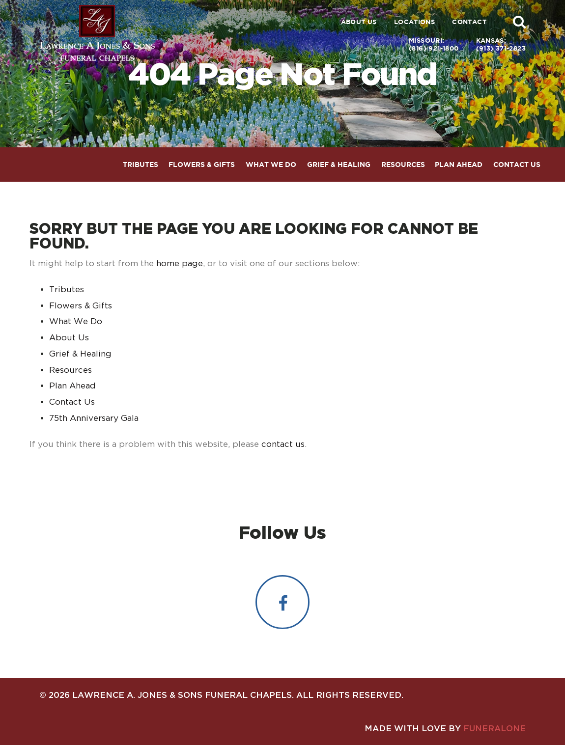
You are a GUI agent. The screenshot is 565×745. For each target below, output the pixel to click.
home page (179, 263)
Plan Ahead (72, 385)
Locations (414, 22)
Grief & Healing (80, 353)
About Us (359, 22)
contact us (283, 444)
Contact (469, 22)
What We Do (75, 321)
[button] (519, 21)
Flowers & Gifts (80, 305)
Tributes (66, 289)
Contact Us (72, 401)
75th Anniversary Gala (94, 418)
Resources (70, 369)
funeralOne (494, 728)
